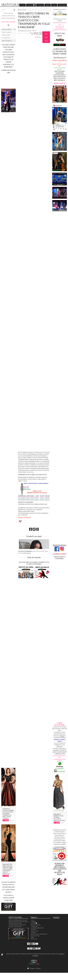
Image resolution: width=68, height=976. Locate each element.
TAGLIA (62, 736)
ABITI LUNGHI (7, 32)
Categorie (33, 921)
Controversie (34, 931)
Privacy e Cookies (36, 925)
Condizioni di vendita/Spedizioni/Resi (37, 927)
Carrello (31, 5)
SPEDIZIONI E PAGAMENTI (39, 934)
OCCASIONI (6, 38)
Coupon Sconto (35, 935)
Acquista (46, 37)
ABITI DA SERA (22, 9)
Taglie (48, 5)
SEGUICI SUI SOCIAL (59, 545)
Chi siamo (33, 929)
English (32, 968)
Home (32, 920)
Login (54, 5)
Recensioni (62, 5)
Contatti (40, 5)
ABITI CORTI (6, 35)
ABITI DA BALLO (7, 40)
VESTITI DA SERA (12, 4)
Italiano (38, 968)
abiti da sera (27, 553)
